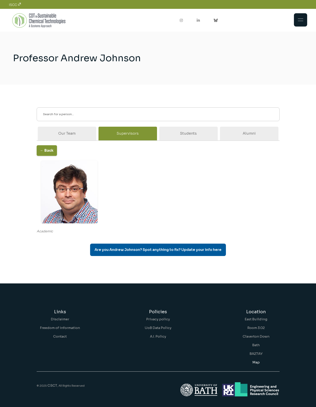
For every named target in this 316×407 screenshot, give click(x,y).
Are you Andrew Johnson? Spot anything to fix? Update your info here (158, 249)
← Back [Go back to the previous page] (46, 150)
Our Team (67, 133)
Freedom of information (60, 328)
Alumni (249, 133)
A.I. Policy (158, 336)
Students (188, 133)
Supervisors (128, 133)
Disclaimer (60, 319)
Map (256, 362)
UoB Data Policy (158, 328)
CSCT (52, 385)
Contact (60, 336)
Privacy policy (158, 319)
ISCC (15, 5)
